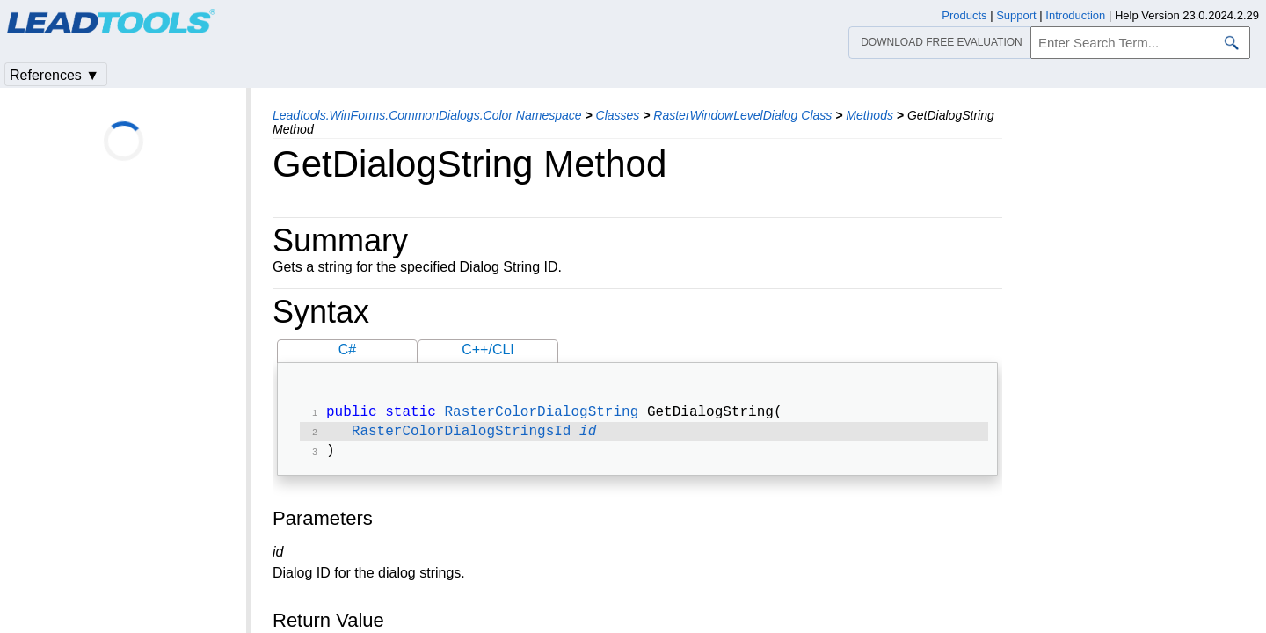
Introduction (1075, 15)
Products (964, 15)
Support (1016, 15)
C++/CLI (488, 349)
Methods (869, 115)
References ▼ (54, 75)
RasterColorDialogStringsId (461, 435)
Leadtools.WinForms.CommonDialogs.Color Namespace (427, 115)
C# (347, 349)
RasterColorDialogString (541, 414)
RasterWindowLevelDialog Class (742, 115)
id (587, 435)
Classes (618, 115)
